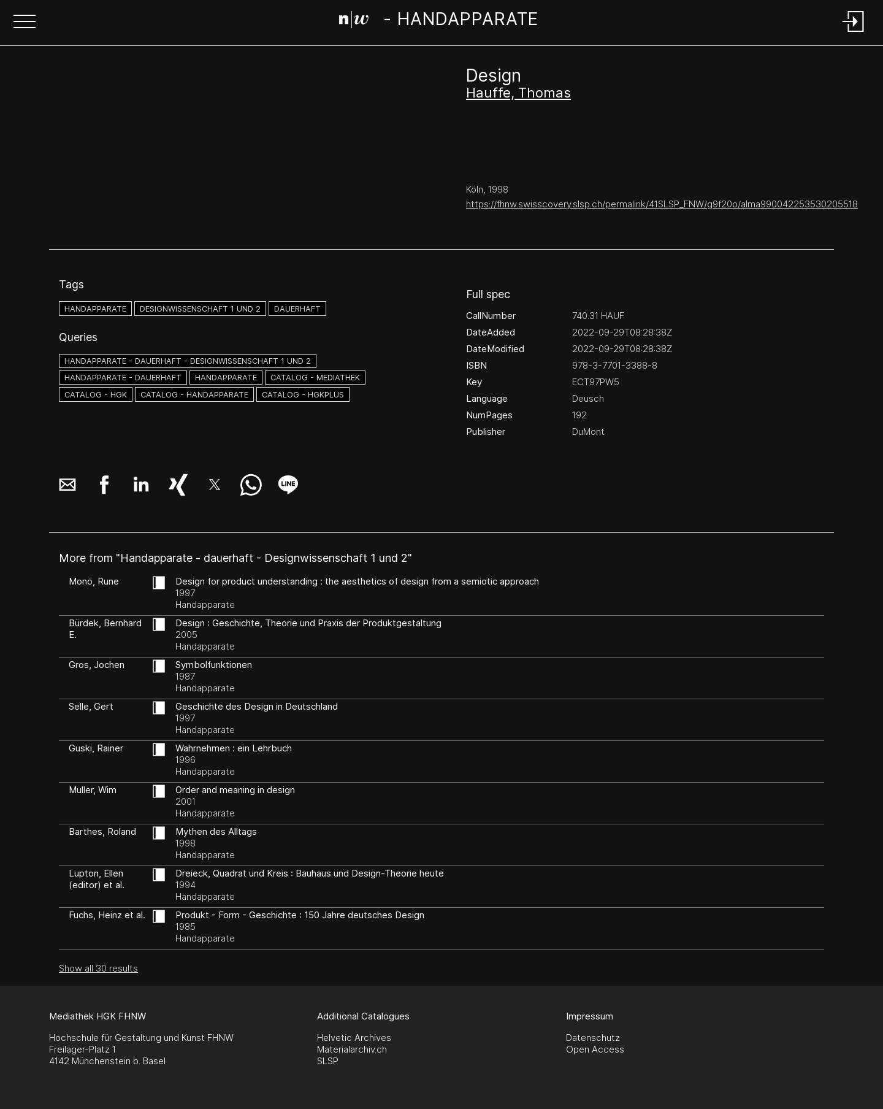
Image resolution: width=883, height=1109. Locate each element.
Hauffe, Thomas (518, 93)
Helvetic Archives (354, 1037)
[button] (24, 22)
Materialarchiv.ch (352, 1049)
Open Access (595, 1049)
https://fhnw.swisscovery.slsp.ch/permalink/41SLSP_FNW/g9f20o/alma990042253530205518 (662, 204)
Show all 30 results (98, 968)
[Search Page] (438, 21)
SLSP (327, 1061)
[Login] (853, 33)
